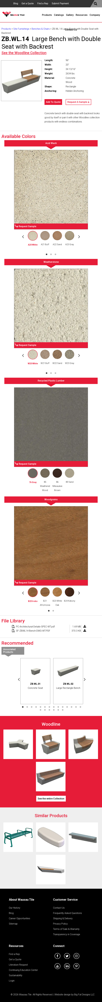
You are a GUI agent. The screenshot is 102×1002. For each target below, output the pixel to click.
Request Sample (27, 226)
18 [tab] (53, 710)
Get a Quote (28, 3)
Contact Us (59, 907)
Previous (23, 236)
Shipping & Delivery (63, 918)
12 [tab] (71, 707)
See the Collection (23, 53)
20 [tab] (62, 710)
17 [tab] (49, 710)
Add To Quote (53, 102)
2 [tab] (51, 254)
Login (11, 980)
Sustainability (15, 975)
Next (79, 236)
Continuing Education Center (23, 970)
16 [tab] (44, 710)
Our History (14, 907)
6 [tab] (44, 707)
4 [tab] (36, 707)
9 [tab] (58, 707)
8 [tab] (53, 707)
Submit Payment (60, 3)
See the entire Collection (51, 798)
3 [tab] (55, 254)
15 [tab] (40, 710)
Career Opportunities (19, 918)
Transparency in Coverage (66, 934)
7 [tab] (49, 707)
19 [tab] (58, 710)
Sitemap (13, 923)
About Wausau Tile (21, 899)
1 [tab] (46, 254)
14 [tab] (80, 707)
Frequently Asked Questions (67, 913)
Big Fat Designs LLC (84, 994)
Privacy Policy (60, 923)
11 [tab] (67, 707)
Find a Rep (42, 3)
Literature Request (18, 964)
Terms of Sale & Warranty (66, 929)
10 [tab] (62, 707)
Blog (15, 3)
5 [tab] (40, 707)
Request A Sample (78, 102)
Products (6, 28)
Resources (16, 946)
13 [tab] (76, 707)
